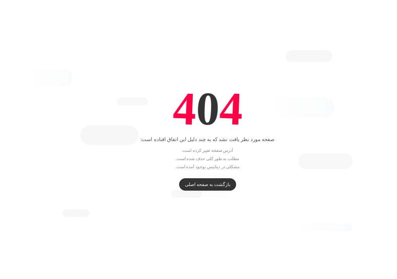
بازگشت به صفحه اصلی (198, 184)
